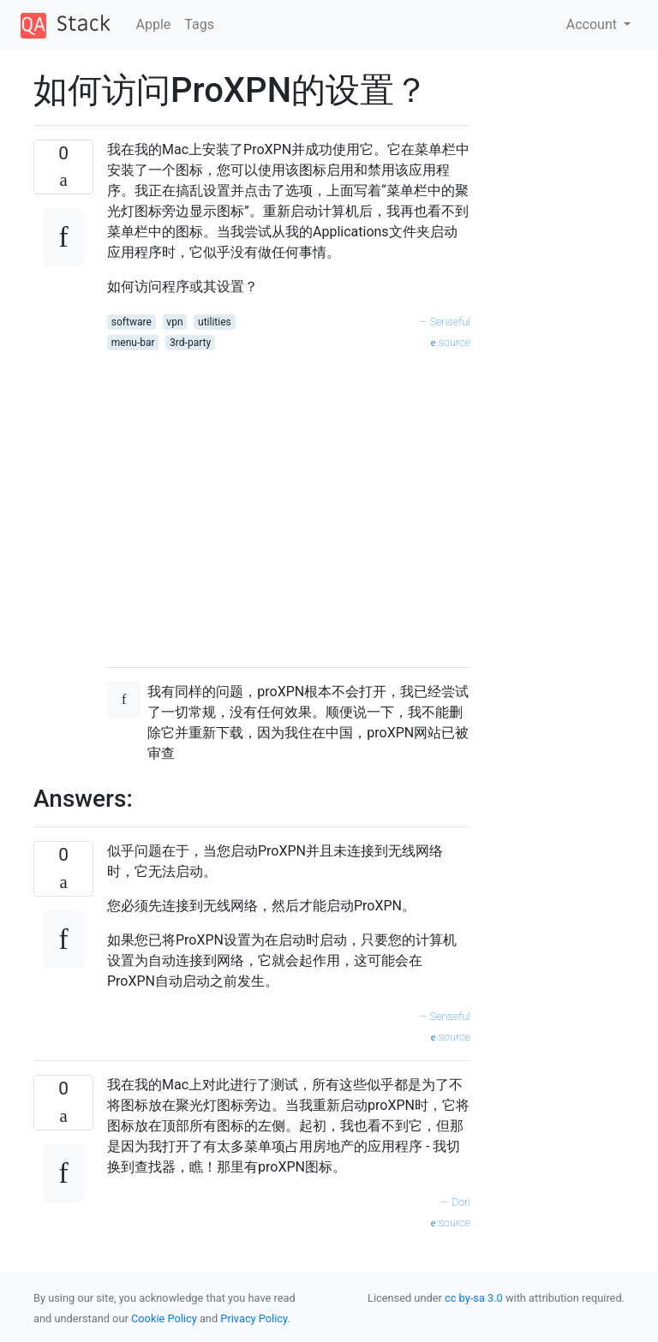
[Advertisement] (288, 502)
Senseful (449, 321)
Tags (199, 24)
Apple (153, 24)
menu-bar (133, 343)
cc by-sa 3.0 (474, 1297)
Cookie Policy (164, 1318)
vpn (174, 322)
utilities (214, 322)
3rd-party (190, 343)
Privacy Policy (253, 1318)
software (131, 322)
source (450, 342)
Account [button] (593, 24)
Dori (461, 1202)
